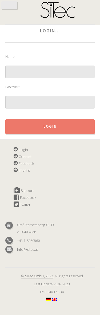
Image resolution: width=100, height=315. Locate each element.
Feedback (24, 163)
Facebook (25, 197)
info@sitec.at (27, 249)
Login (50, 126)
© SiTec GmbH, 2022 (37, 276)
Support (24, 190)
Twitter (22, 204)
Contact (22, 156)
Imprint (22, 170)
